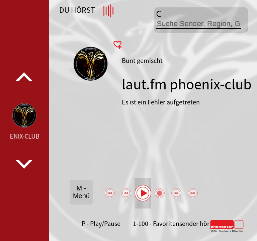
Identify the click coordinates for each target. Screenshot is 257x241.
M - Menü (81, 191)
